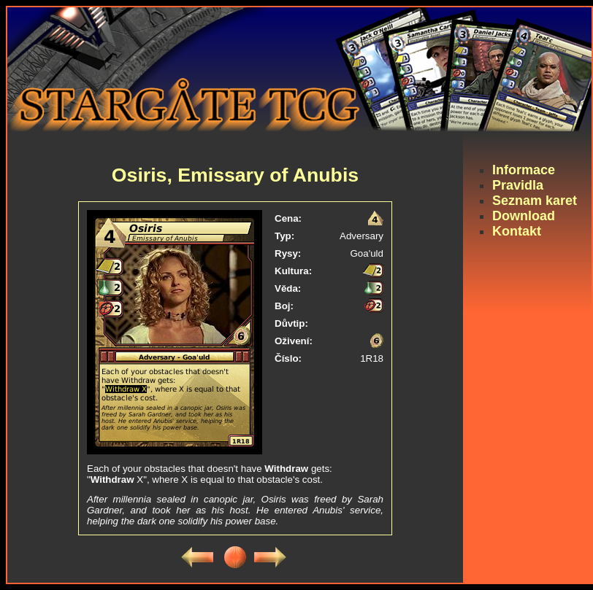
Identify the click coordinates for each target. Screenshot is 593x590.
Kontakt (516, 231)
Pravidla (517, 185)
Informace (523, 170)
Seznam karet (534, 200)
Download (523, 216)
